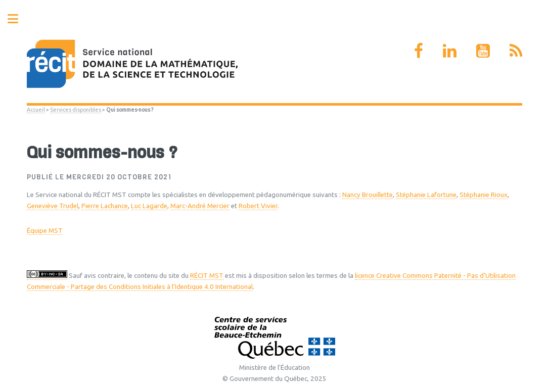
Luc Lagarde (149, 206)
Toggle (18, 19)
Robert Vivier (258, 206)
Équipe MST (45, 230)
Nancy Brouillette (367, 195)
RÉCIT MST (206, 275)
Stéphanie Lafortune (426, 195)
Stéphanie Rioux (484, 195)
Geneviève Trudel (52, 206)
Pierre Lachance (104, 206)
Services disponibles (75, 110)
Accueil (36, 110)
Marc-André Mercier (200, 206)
